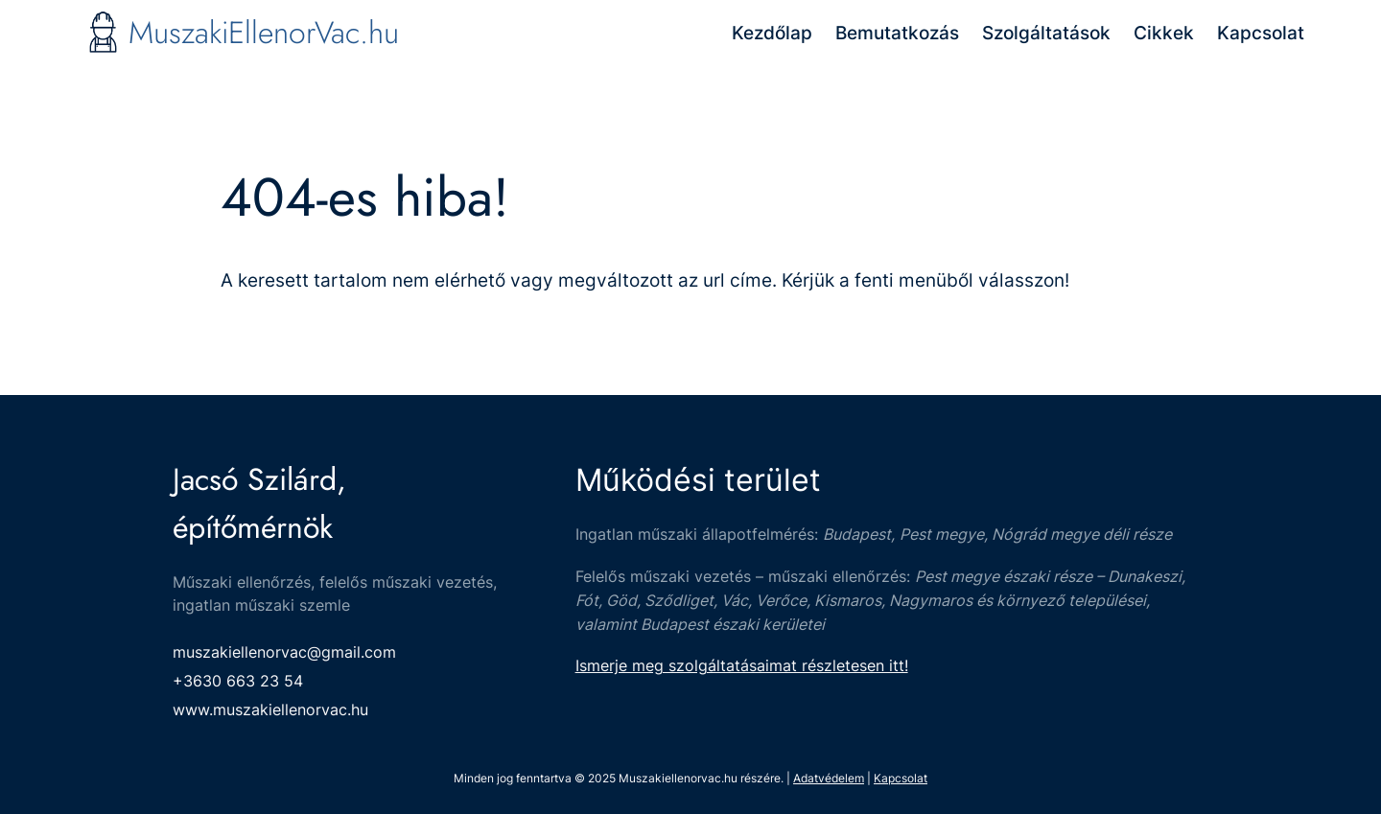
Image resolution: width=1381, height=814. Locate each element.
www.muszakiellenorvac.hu (270, 709)
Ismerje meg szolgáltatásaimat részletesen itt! (741, 665)
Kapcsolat (900, 778)
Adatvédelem (828, 778)
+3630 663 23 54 (238, 680)
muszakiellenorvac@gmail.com (284, 652)
